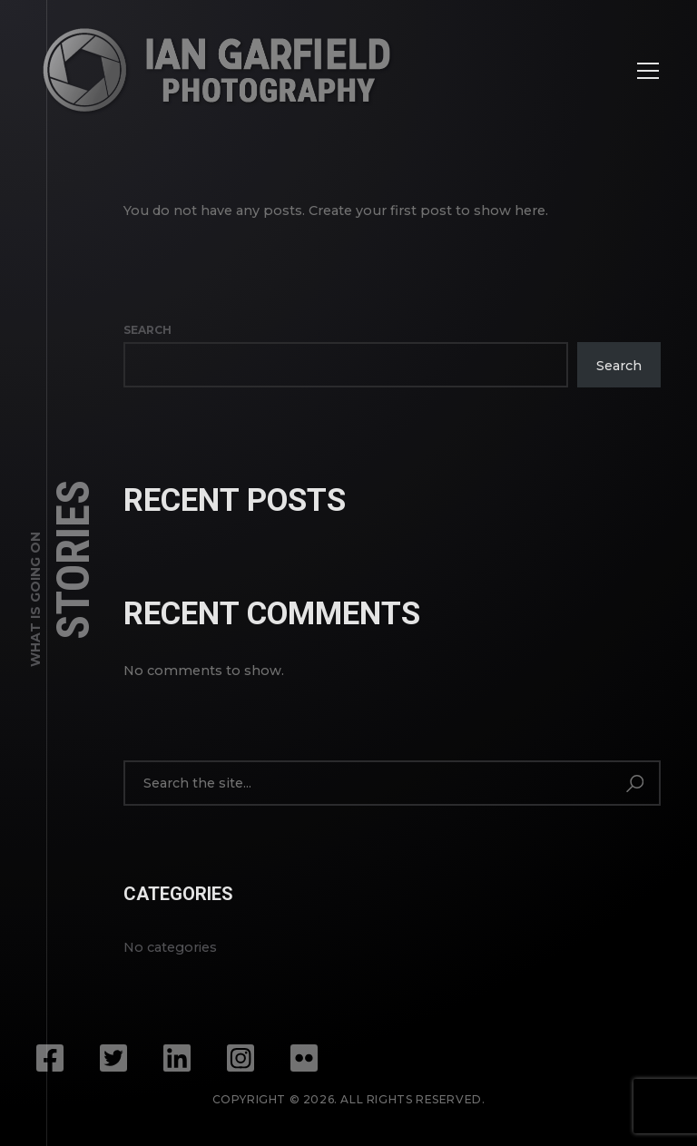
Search (147, 330)
